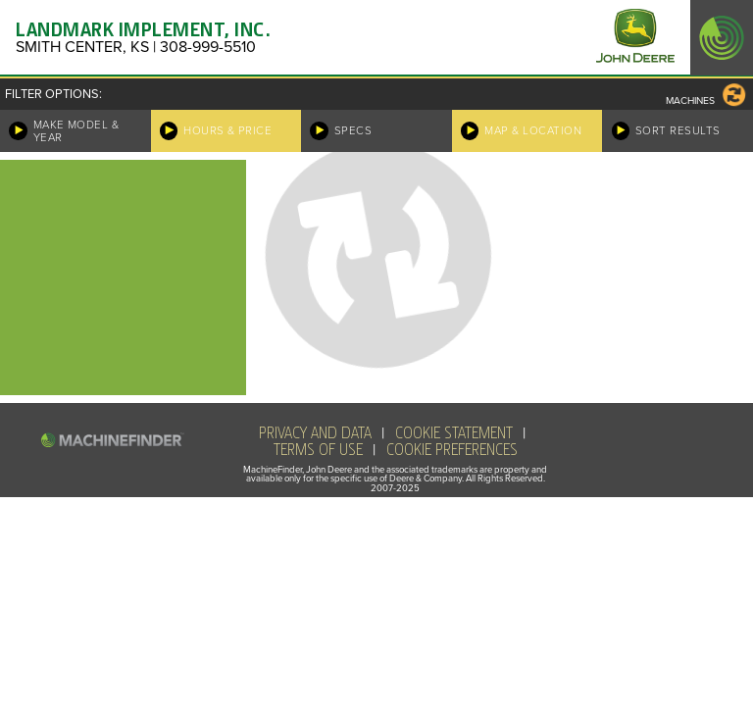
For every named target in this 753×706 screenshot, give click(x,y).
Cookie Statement (454, 433)
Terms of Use (318, 450)
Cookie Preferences (452, 450)
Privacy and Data (315, 433)
